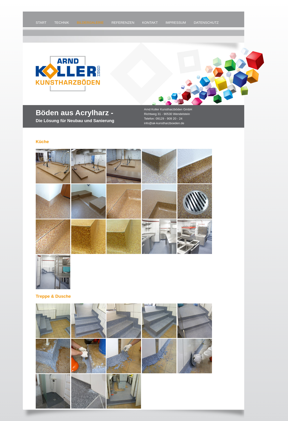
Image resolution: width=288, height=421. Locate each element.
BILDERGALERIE (90, 22)
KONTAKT (150, 22)
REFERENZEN (123, 22)
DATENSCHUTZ (206, 22)
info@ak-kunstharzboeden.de (164, 123)
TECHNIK (61, 22)
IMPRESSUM (176, 22)
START (41, 22)
